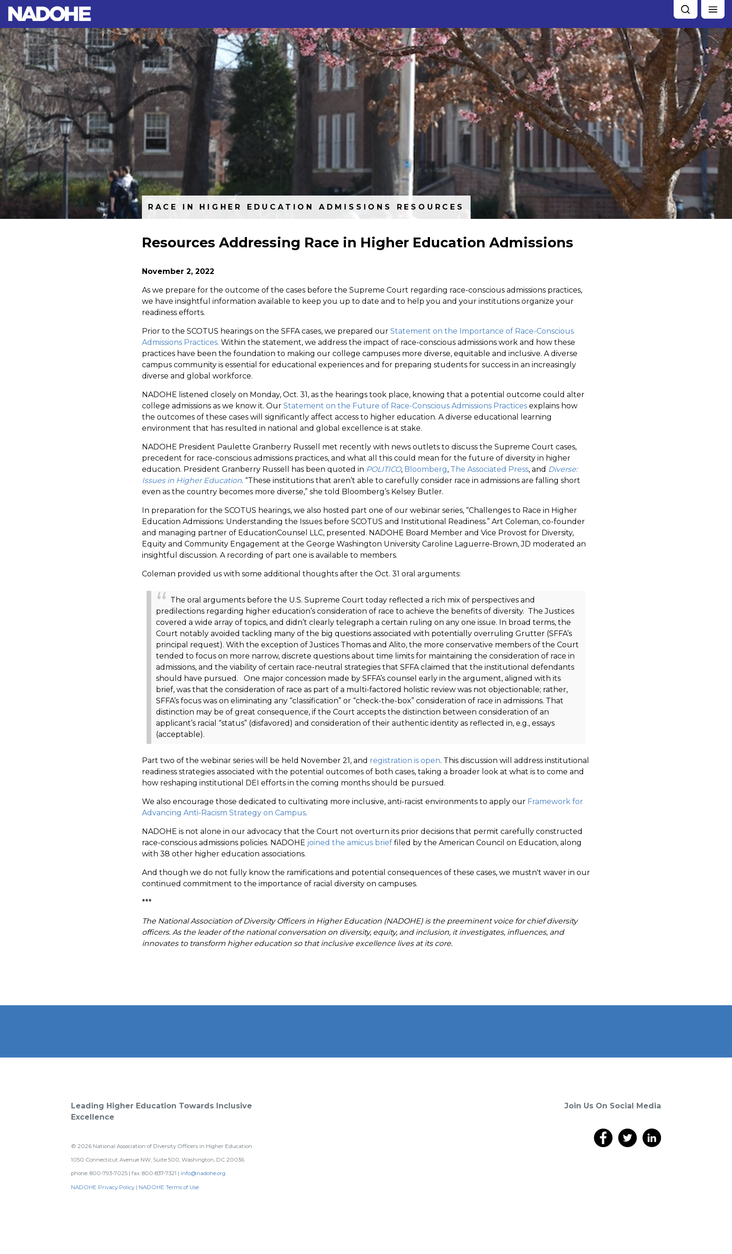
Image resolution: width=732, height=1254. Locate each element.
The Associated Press (489, 469)
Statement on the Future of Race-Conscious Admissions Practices (405, 405)
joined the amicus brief (349, 842)
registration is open (405, 760)
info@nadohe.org (203, 1173)
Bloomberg (425, 469)
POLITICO (383, 469)
